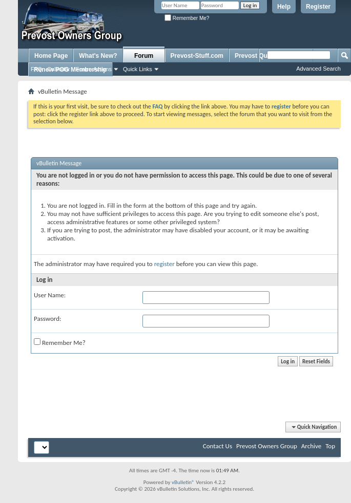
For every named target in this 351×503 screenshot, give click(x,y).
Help (284, 6)
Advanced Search (318, 68)
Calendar (58, 69)
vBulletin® (183, 482)
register (164, 264)
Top (330, 446)
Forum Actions (94, 69)
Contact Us (217, 446)
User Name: (50, 295)
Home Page (51, 55)
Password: (47, 318)
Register (318, 6)
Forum (143, 55)
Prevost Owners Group (266, 446)
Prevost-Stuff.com (197, 55)
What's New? (98, 55)
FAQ (36, 69)
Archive (311, 446)
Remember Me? (186, 18)
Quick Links (137, 69)
